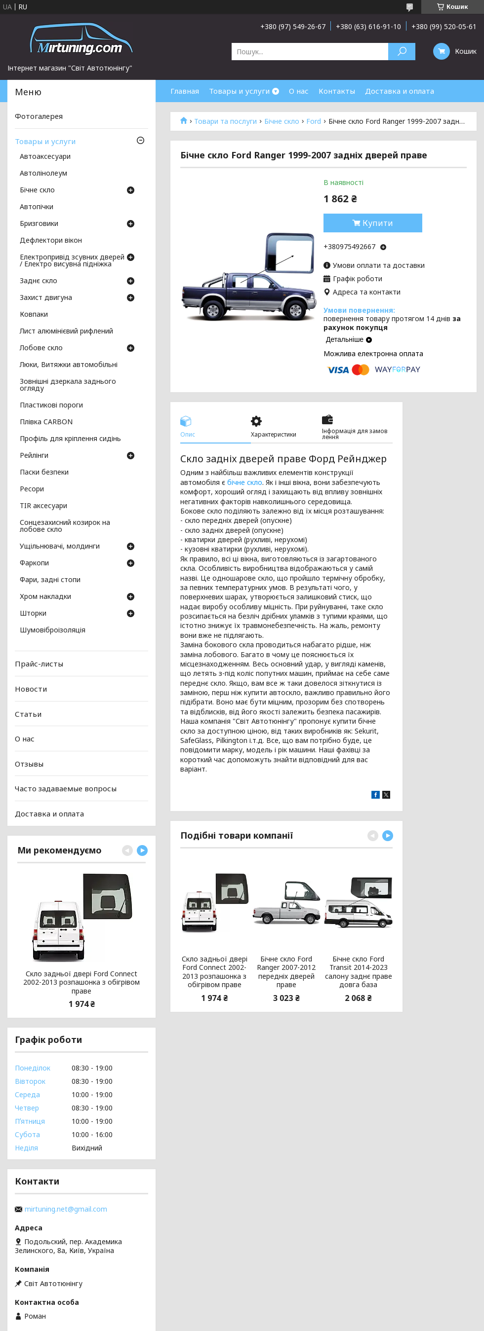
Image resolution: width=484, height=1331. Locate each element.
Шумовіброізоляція (52, 630)
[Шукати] (401, 51)
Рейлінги (34, 456)
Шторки (33, 614)
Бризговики (39, 224)
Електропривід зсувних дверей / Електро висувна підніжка (72, 261)
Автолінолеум (43, 174)
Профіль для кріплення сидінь (70, 439)
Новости (31, 689)
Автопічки (36, 207)
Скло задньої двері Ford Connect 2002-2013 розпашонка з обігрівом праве (214, 972)
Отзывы (29, 764)
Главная (184, 91)
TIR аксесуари (43, 506)
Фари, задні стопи (50, 580)
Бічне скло (281, 121)
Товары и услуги (239, 91)
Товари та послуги (225, 121)
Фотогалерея (39, 116)
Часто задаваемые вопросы (66, 788)
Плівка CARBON (46, 422)
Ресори (32, 489)
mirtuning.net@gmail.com (66, 1209)
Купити (378, 223)
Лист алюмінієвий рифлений (66, 331)
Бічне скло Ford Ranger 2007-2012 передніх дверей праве (286, 972)
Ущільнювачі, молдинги (60, 547)
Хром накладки (45, 597)
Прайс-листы (39, 663)
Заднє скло (38, 281)
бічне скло (244, 482)
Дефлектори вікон (51, 241)
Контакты (337, 91)
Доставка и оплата (399, 91)
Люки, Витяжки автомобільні (69, 365)
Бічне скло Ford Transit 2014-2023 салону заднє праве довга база (358, 972)
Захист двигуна (46, 298)
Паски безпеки (44, 473)
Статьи (28, 713)
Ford (313, 121)
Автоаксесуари (45, 157)
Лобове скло (41, 348)
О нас (299, 91)
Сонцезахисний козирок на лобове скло (65, 526)
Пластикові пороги (51, 405)
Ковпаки (34, 315)
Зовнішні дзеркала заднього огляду (68, 385)
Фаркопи (34, 563)
